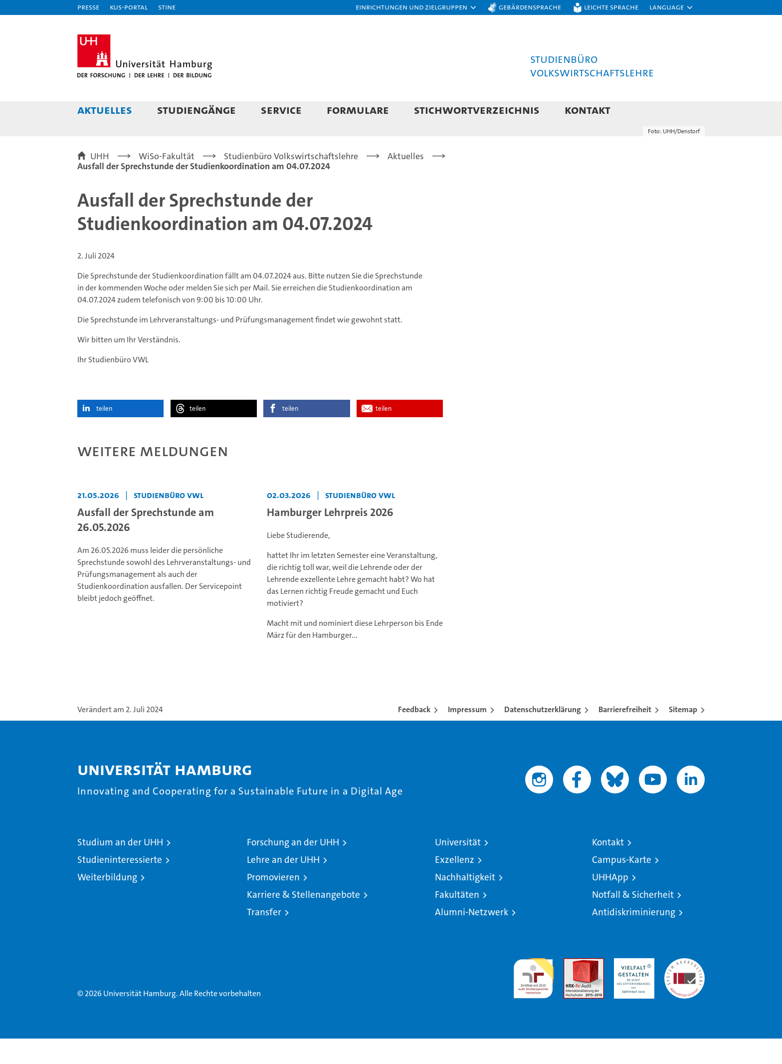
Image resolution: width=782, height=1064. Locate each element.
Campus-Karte (621, 885)
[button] (416, 7)
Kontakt (587, 109)
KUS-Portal (129, 6)
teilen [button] (104, 434)
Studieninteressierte (119, 885)
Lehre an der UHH (283, 885)
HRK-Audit (631, 989)
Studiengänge (196, 109)
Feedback (414, 735)
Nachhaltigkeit (465, 902)
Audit (573, 989)
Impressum (467, 735)
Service (281, 109)
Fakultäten (457, 920)
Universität (458, 867)
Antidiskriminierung (633, 937)
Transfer (264, 937)
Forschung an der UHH (293, 867)
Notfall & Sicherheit (633, 920)
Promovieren (273, 902)
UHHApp (610, 902)
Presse (88, 6)
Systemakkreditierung (684, 989)
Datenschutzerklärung (542, 735)
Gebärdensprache (530, 6)
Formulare (358, 109)
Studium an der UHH (120, 867)
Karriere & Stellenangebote (303, 920)
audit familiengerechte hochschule (533, 999)
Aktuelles (104, 109)
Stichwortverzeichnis (477, 109)
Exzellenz (454, 885)
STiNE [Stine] (167, 6)
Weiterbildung (107, 902)
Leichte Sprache (611, 6)
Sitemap (683, 735)
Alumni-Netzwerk (471, 937)
